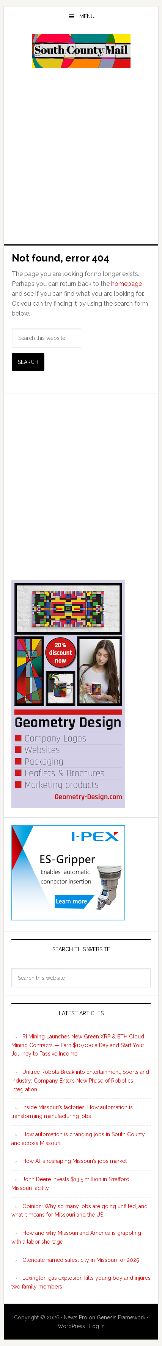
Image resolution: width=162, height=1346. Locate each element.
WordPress (71, 1326)
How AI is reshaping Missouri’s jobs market (74, 1161)
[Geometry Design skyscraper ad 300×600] (68, 804)
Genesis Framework (121, 1317)
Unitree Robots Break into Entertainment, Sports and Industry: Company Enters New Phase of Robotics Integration (80, 1080)
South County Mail (81, 51)
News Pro (75, 1317)
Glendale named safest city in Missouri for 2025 (80, 1260)
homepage (126, 283)
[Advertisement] (81, 155)
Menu (86, 16)
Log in (97, 1326)
